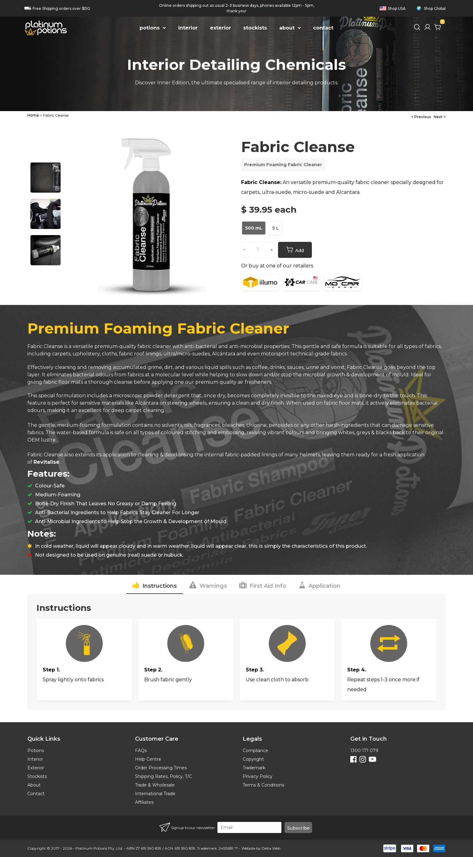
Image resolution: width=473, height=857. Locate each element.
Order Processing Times (161, 768)
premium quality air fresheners (233, 382)
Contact (36, 793)
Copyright (253, 759)
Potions (35, 750)
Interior (35, 759)
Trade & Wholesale (155, 785)
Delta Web (271, 848)
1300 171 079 (364, 750)
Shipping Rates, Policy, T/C (163, 776)
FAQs (141, 750)
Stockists (37, 776)
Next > (440, 116)
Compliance (255, 750)
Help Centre (148, 759)
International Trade (155, 793)
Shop (393, 8)
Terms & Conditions (263, 785)
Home (33, 115)
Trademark (254, 768)
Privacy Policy (257, 776)
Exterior (35, 768)
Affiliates (144, 802)
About (34, 785)
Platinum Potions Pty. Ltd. (99, 848)
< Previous (421, 116)
